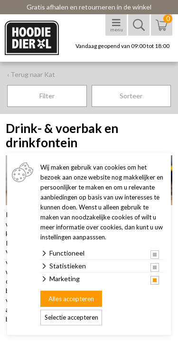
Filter (47, 96)
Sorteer (131, 96)
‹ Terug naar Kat (31, 74)
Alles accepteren (71, 299)
